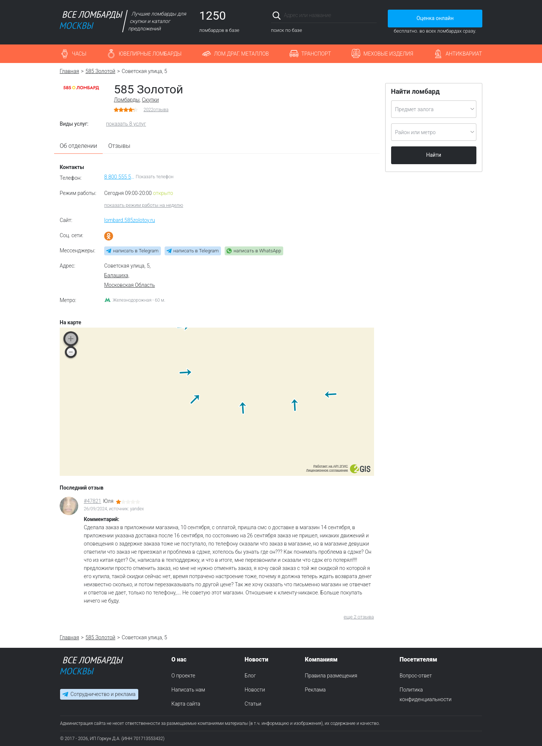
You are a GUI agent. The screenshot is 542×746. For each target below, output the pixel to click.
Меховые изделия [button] (388, 54)
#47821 (92, 501)
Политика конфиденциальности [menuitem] (426, 694)
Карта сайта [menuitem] (185, 704)
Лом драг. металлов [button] (241, 54)
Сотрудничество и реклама (102, 694)
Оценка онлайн (434, 18)
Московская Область (129, 285)
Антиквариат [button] (464, 54)
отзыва (155, 109)
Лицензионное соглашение (327, 470)
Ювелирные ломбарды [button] (150, 54)
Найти (434, 155)
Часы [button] (79, 54)
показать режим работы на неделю (143, 205)
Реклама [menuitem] (315, 690)
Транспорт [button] (316, 54)
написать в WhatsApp (257, 250)
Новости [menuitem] (255, 690)
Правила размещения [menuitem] (331, 676)
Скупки (150, 100)
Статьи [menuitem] (253, 704)
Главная (69, 71)
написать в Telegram (136, 250)
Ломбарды (126, 100)
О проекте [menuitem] (183, 676)
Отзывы (119, 145)
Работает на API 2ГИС (330, 466)
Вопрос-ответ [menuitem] (416, 676)
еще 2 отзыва (359, 617)
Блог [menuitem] (250, 676)
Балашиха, (116, 275)
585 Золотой (100, 71)
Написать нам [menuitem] (188, 690)
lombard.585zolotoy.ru (129, 220)
